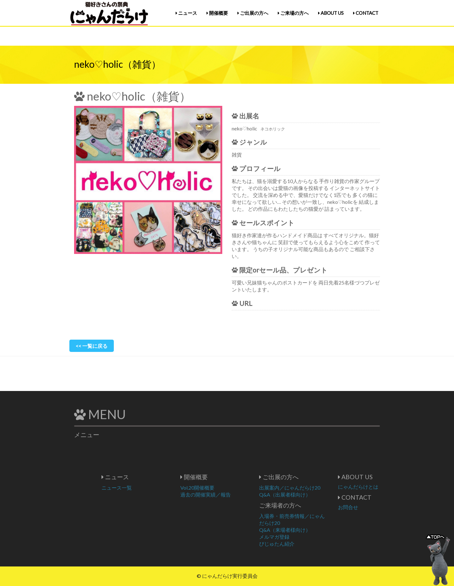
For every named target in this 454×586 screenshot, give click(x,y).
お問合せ (367, 507)
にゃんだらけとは (377, 487)
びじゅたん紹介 (295, 544)
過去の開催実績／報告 (224, 494)
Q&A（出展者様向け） (303, 494)
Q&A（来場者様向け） (303, 530)
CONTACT (365, 13)
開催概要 (217, 13)
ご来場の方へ (293, 13)
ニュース (186, 13)
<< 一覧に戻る (92, 346)
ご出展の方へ (252, 13)
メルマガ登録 (293, 537)
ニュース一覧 (135, 488)
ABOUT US (331, 13)
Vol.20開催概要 (216, 488)
